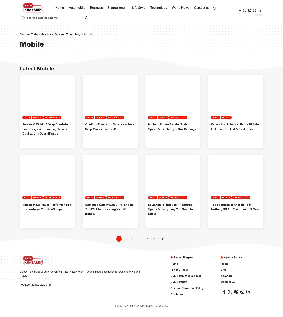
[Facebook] (240, 10)
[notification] (214, 8)
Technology (52, 117)
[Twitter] (244, 10)
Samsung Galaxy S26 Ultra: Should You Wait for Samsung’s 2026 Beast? (109, 213)
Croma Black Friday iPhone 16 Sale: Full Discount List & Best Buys (234, 128)
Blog (27, 117)
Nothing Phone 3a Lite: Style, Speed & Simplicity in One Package (171, 128)
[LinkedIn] (259, 10)
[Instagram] (254, 10)
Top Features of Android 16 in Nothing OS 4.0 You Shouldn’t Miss (234, 213)
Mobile (37, 117)
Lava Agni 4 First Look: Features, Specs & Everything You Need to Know (171, 213)
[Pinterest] (249, 10)
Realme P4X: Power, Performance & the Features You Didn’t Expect (44, 213)
